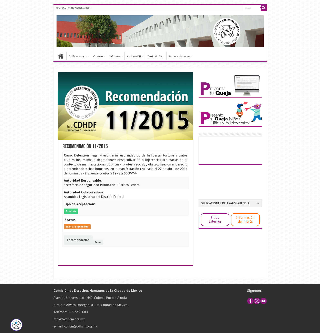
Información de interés (245, 219)
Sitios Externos (215, 219)
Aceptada (71, 211)
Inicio (61, 56)
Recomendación (78, 240)
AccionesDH (134, 56)
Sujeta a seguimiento (77, 227)
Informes (114, 56)
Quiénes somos (78, 56)
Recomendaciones (179, 56)
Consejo (98, 56)
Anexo (98, 242)
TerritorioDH (154, 56)
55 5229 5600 (78, 312)
